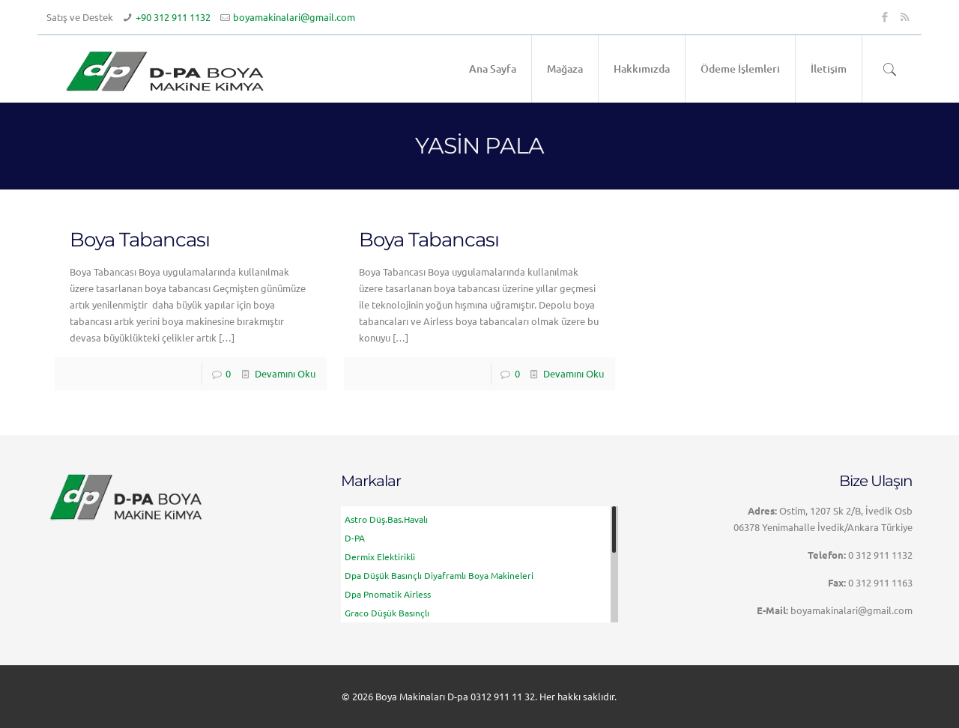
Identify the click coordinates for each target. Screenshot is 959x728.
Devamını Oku (285, 373)
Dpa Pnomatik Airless (388, 594)
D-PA (355, 538)
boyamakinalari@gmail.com (294, 16)
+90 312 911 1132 (173, 16)
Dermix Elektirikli (380, 556)
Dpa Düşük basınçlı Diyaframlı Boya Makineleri (439, 575)
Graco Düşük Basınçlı (387, 613)
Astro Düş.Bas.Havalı (386, 519)
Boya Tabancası (140, 240)
